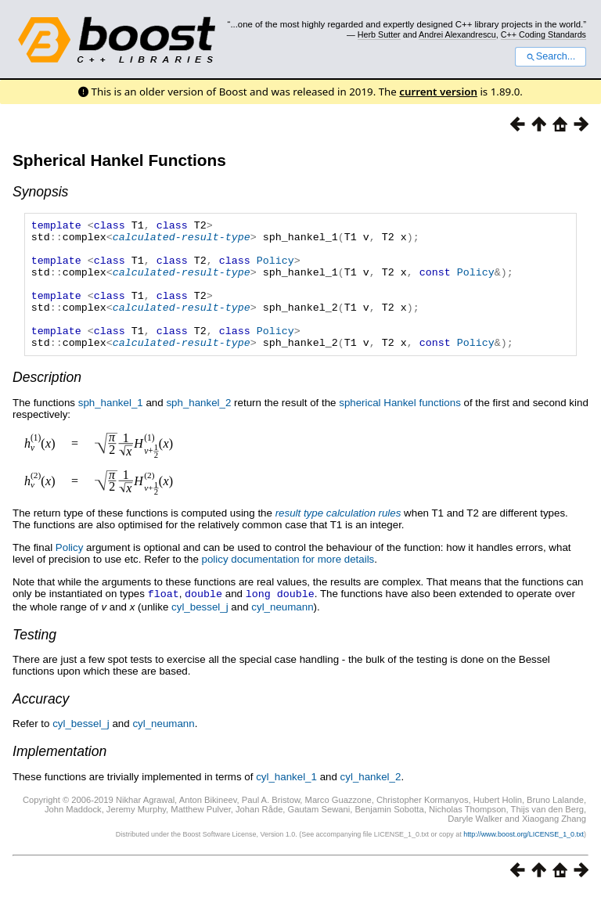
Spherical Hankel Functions (119, 160)
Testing (34, 660)
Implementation (59, 776)
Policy (275, 269)
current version (438, 92)
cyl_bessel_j (200, 632)
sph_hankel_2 (198, 428)
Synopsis (40, 192)
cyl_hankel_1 (286, 802)
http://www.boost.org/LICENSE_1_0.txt (523, 859)
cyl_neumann (282, 632)
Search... (550, 56)
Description (47, 403)
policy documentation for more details (288, 585)
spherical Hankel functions (400, 428)
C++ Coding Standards (543, 34)
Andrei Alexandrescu (457, 34)
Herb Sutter (379, 34)
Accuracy (41, 724)
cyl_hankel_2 (370, 802)
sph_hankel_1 (110, 428)
